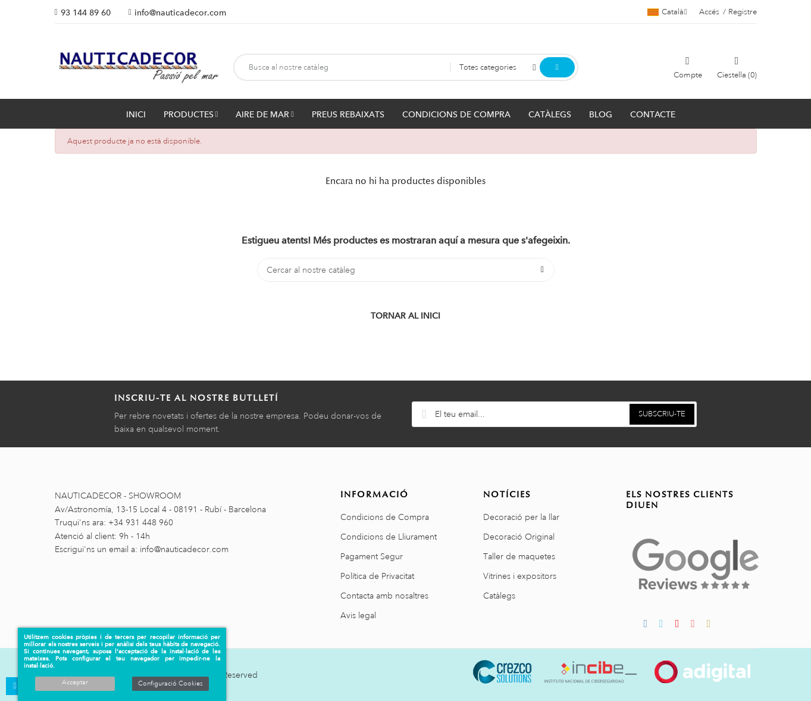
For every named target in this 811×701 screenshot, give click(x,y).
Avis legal (358, 615)
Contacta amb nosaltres (384, 595)
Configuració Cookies (170, 684)
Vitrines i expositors (519, 576)
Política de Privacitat (377, 576)
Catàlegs (499, 595)
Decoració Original (519, 536)
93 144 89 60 (86, 12)
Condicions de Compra (384, 517)
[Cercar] (406, 270)
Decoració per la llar (521, 517)
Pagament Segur (371, 556)
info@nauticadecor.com (180, 12)
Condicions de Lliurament (388, 536)
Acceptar (75, 682)
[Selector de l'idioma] (667, 12)
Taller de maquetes (519, 556)
